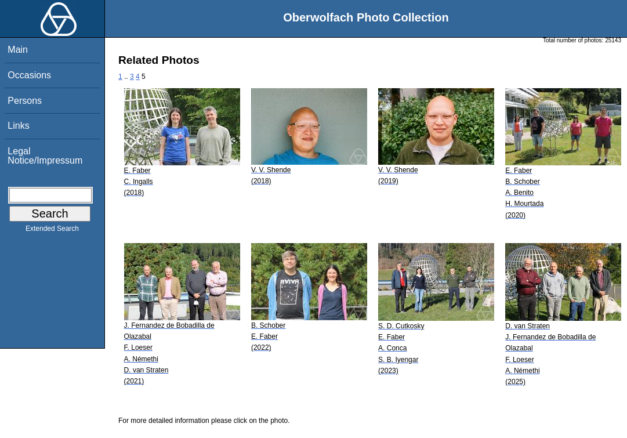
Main (18, 50)
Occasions (29, 75)
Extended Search (52, 230)
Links (18, 126)
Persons (25, 101)
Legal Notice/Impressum (45, 155)
